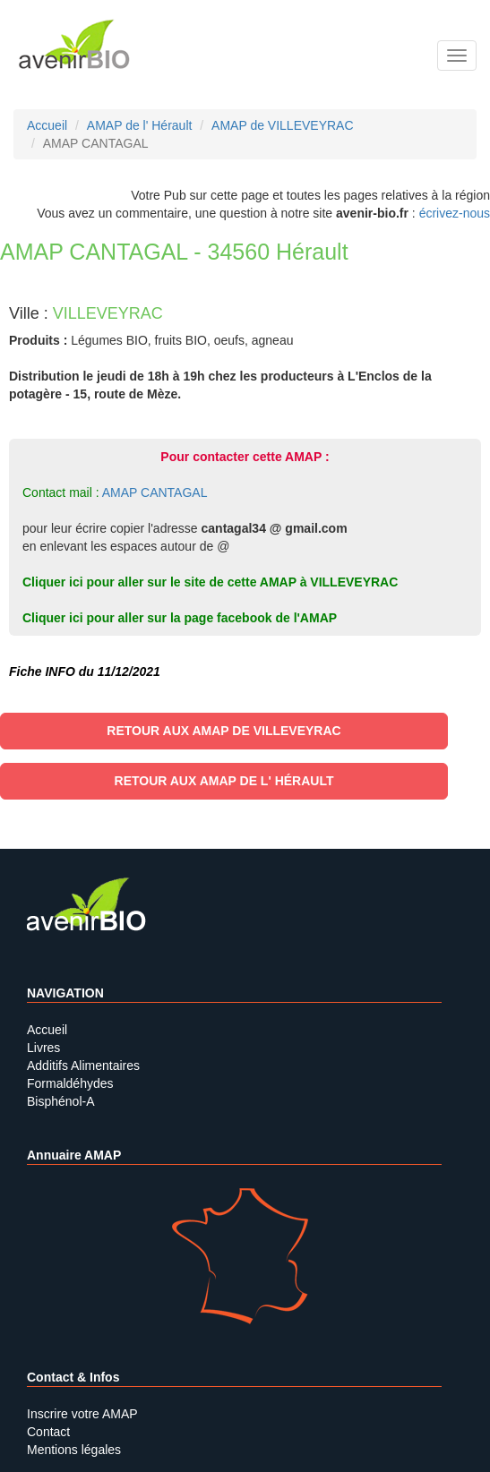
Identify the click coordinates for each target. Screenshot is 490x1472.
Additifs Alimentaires (83, 1065)
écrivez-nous (454, 213)
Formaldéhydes (70, 1083)
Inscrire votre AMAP (82, 1414)
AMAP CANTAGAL (155, 492)
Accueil (47, 1030)
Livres (43, 1047)
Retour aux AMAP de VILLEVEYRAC (223, 730)
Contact (48, 1432)
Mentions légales (74, 1449)
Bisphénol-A (61, 1101)
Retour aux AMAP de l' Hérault (224, 781)
